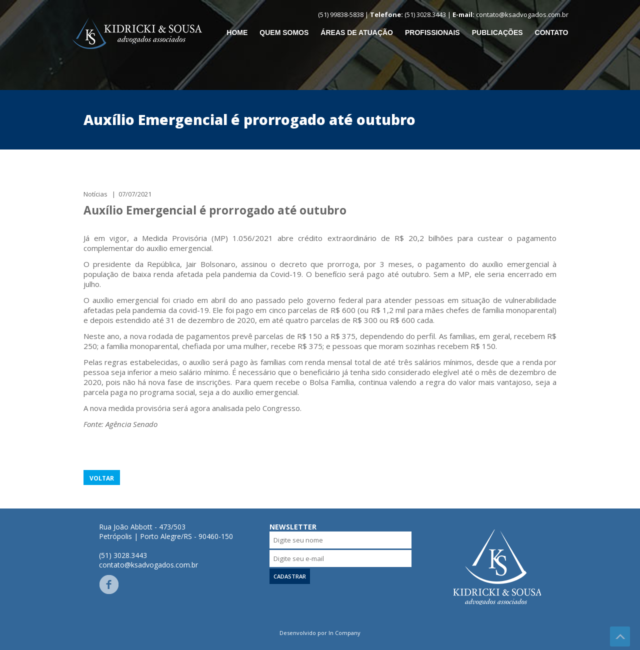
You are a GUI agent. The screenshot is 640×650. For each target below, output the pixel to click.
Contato (551, 32)
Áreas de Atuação (356, 32)
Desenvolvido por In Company (320, 632)
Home (237, 32)
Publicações (497, 32)
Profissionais (432, 32)
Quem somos (284, 32)
